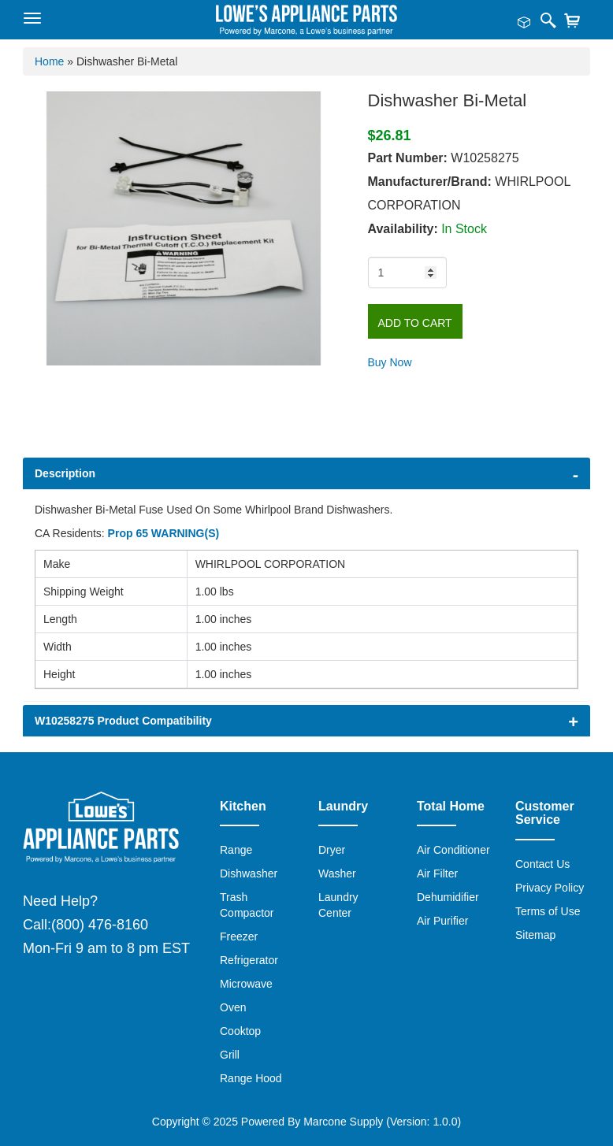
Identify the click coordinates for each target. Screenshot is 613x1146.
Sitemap (535, 935)
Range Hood (251, 1078)
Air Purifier (442, 920)
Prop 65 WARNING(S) (164, 533)
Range (236, 850)
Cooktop (240, 1031)
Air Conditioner (453, 850)
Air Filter (437, 873)
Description (65, 473)
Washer (337, 873)
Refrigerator (249, 960)
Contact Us (542, 864)
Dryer (331, 850)
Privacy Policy (549, 887)
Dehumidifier (448, 897)
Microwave (246, 983)
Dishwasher (248, 873)
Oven (233, 1007)
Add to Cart (415, 323)
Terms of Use (547, 911)
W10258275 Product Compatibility (123, 720)
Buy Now (390, 362)
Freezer (239, 936)
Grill (230, 1054)
